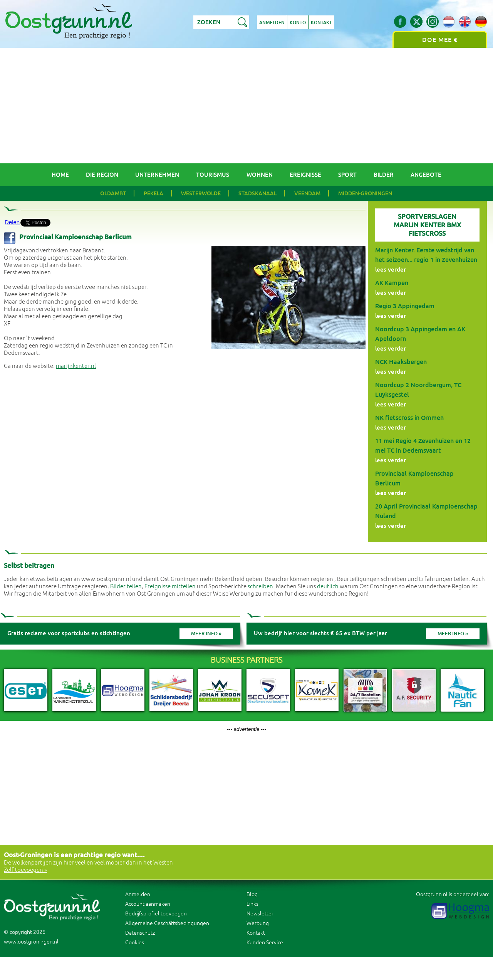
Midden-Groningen (365, 193)
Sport (347, 174)
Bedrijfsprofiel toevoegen (156, 913)
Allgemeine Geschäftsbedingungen (167, 923)
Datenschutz (140, 933)
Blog (252, 894)
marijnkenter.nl (76, 366)
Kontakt (321, 23)
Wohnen (259, 174)
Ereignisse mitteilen (170, 586)
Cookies (134, 942)
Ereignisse (305, 174)
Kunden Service (264, 942)
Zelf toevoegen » (25, 870)
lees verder (390, 269)
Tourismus (212, 174)
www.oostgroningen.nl (31, 942)
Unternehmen (157, 174)
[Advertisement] (246, 106)
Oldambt (113, 193)
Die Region (102, 174)
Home (60, 174)
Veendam (307, 193)
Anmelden (272, 23)
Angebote (426, 174)
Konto (298, 23)
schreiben (260, 586)
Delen (12, 222)
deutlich (328, 586)
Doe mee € (440, 40)
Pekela (153, 193)
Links (252, 904)
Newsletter (259, 913)
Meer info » (206, 633)
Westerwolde (201, 193)
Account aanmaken (147, 904)
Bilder (384, 174)
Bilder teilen (126, 586)
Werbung (257, 923)
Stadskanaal (257, 193)
